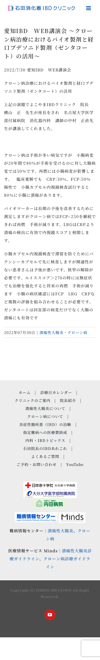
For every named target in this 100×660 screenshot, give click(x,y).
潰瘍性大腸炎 (60, 530)
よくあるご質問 (45, 456)
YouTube (75, 464)
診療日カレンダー (56, 392)
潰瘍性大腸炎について (45, 408)
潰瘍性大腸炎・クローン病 (63, 332)
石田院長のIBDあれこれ (45, 448)
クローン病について (45, 416)
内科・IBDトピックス (45, 440)
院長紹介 (68, 400)
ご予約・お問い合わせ (37, 464)
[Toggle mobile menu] (89, 8)
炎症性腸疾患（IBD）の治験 (45, 424)
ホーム (25, 392)
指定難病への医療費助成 (45, 432)
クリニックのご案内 (32, 400)
